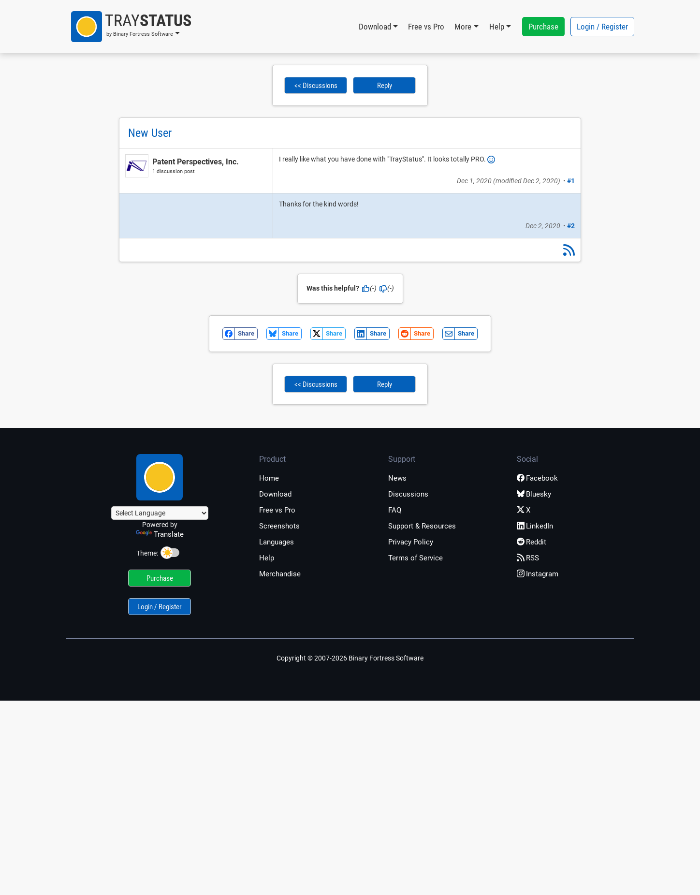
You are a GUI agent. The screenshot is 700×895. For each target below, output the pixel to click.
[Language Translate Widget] (159, 513)
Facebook (537, 478)
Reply (384, 85)
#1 (571, 181)
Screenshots (279, 526)
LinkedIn (535, 526)
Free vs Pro (426, 26)
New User (150, 133)
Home (269, 478)
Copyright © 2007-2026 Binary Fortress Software (350, 658)
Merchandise (280, 574)
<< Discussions (315, 85)
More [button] (462, 26)
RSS (528, 558)
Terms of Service (415, 558)
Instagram (537, 574)
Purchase (543, 26)
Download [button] (375, 26)
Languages (276, 542)
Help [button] (496, 26)
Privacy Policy (410, 542)
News (397, 478)
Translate (160, 534)
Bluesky (534, 494)
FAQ (394, 510)
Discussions (408, 494)
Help (266, 558)
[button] (131, 26)
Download (275, 494)
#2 (571, 226)
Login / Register (602, 26)
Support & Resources (422, 526)
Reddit (531, 542)
